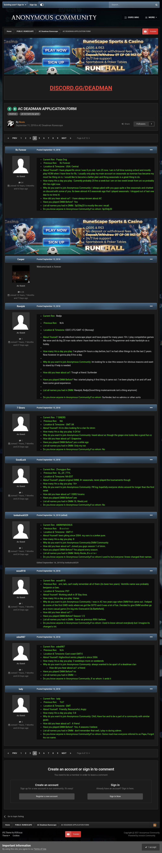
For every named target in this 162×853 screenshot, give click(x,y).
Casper (20, 259)
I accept (150, 847)
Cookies (16, 836)
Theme (6, 836)
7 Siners (21, 407)
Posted (48, 150)
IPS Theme (7, 832)
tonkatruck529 (21, 515)
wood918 (20, 571)
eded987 (21, 637)
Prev (14, 138)
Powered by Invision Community (141, 836)
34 (21, 182)
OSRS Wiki (133, 17)
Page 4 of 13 (83, 138)
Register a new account (47, 796)
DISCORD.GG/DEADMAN (81, 88)
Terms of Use (40, 849)
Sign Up (33, 4)
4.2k (21, 292)
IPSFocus (18, 832)
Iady (21, 689)
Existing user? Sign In (15, 5)
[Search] (123, 5)
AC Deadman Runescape (51, 125)
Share (126, 124)
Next (64, 138)
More (151, 17)
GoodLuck (21, 460)
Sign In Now (115, 796)
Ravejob (21, 306)
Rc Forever (21, 150)
